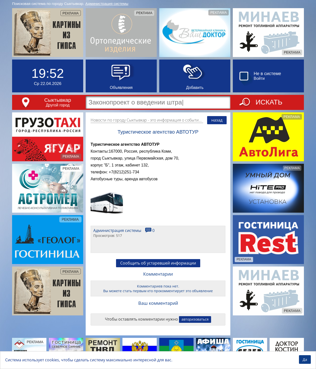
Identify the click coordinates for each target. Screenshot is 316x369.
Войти (259, 78)
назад (216, 120)
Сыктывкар (57, 100)
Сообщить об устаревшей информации (158, 263)
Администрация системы (106, 3)
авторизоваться (195, 319)
